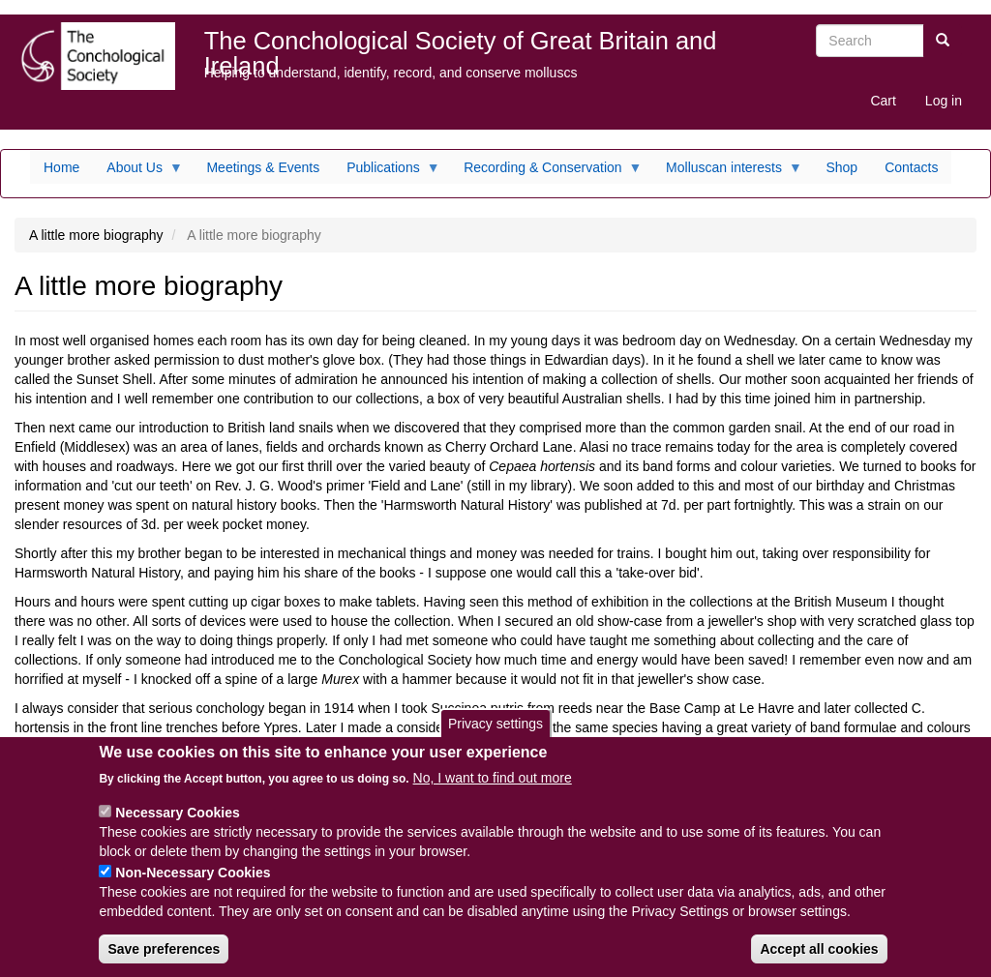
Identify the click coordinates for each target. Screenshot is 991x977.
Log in (943, 100)
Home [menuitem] (61, 167)
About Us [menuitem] (138, 172)
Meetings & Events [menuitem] (262, 167)
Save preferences (163, 960)
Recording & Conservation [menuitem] (546, 172)
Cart (882, 100)
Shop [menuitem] (841, 167)
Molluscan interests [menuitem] (727, 172)
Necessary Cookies (177, 824)
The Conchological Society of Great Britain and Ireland (460, 45)
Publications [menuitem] (386, 172)
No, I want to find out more (492, 789)
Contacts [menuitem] (911, 167)
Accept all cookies (819, 960)
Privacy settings (495, 734)
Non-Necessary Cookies (192, 884)
